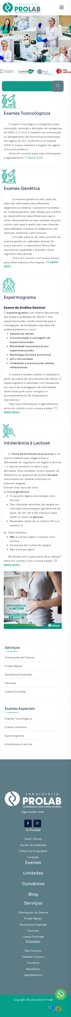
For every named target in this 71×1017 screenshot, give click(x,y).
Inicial (6, 43)
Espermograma (20, 297)
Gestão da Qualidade (33, 845)
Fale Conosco (33, 950)
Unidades (33, 857)
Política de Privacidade (33, 851)
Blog (33, 894)
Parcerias (10, 683)
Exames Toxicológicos (27, 113)
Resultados (33, 969)
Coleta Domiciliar (15, 691)
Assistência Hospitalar (18, 674)
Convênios (33, 883)
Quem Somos (33, 838)
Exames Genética (22, 188)
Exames (33, 862)
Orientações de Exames (19, 657)
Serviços (33, 903)
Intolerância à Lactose (27, 443)
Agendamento (33, 975)
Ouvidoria (33, 962)
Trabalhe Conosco (33, 956)
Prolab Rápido (13, 666)
